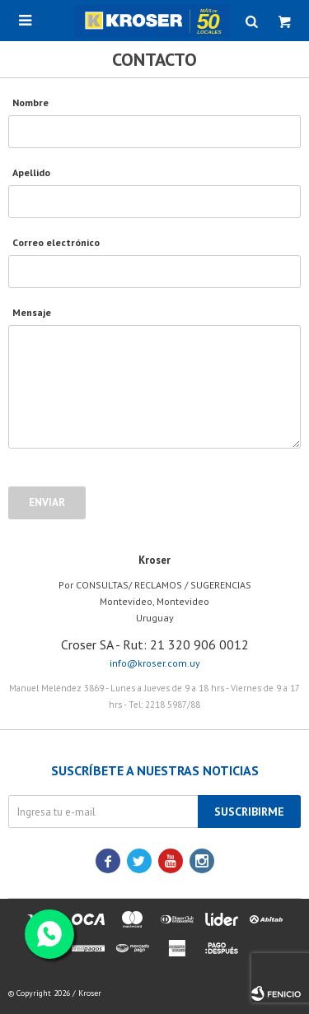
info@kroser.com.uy (155, 663)
